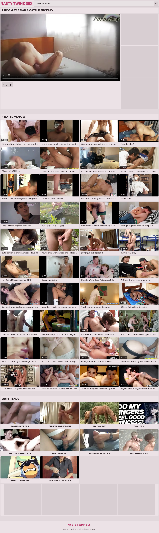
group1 (9, 84)
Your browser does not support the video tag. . (60, 47)
